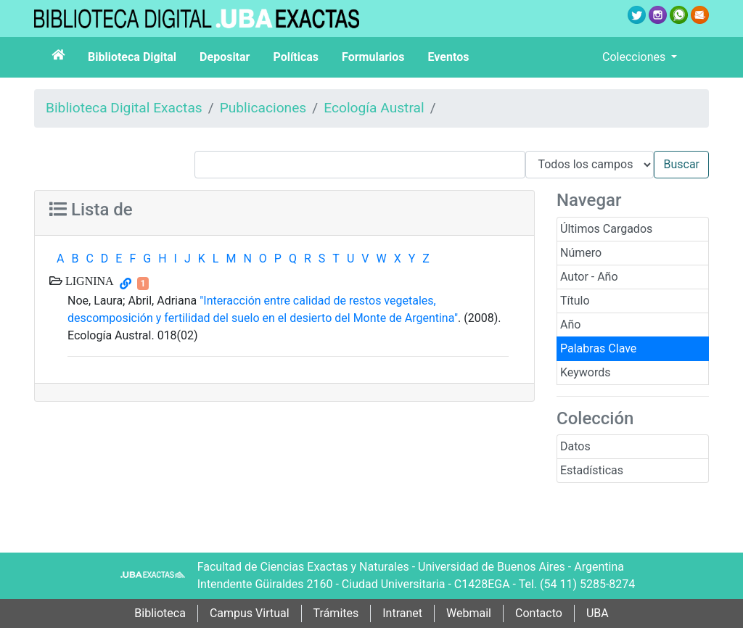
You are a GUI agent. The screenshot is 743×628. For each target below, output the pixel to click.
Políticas (296, 57)
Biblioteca (160, 613)
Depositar (225, 57)
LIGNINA (88, 280)
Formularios (373, 57)
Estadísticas (591, 470)
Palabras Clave (598, 348)
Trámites (336, 613)
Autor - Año (589, 277)
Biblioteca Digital (132, 57)
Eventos (448, 57)
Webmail (468, 613)
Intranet (402, 613)
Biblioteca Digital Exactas (124, 107)
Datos (575, 446)
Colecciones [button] (635, 57)
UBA (597, 613)
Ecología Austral (374, 107)
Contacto (538, 613)
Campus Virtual (250, 613)
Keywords (585, 372)
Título (575, 300)
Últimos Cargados (606, 229)
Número (581, 253)
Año (570, 324)
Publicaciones (263, 107)
